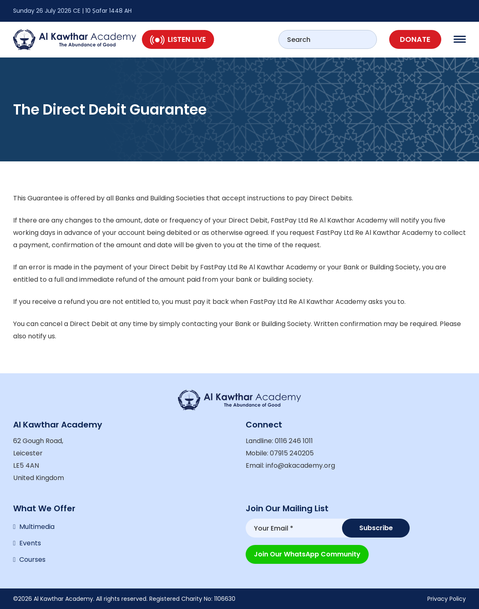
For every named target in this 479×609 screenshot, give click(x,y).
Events (30, 543)
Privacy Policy (446, 599)
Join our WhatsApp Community (307, 554)
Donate (415, 39)
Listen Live (178, 39)
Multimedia (37, 526)
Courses (32, 559)
